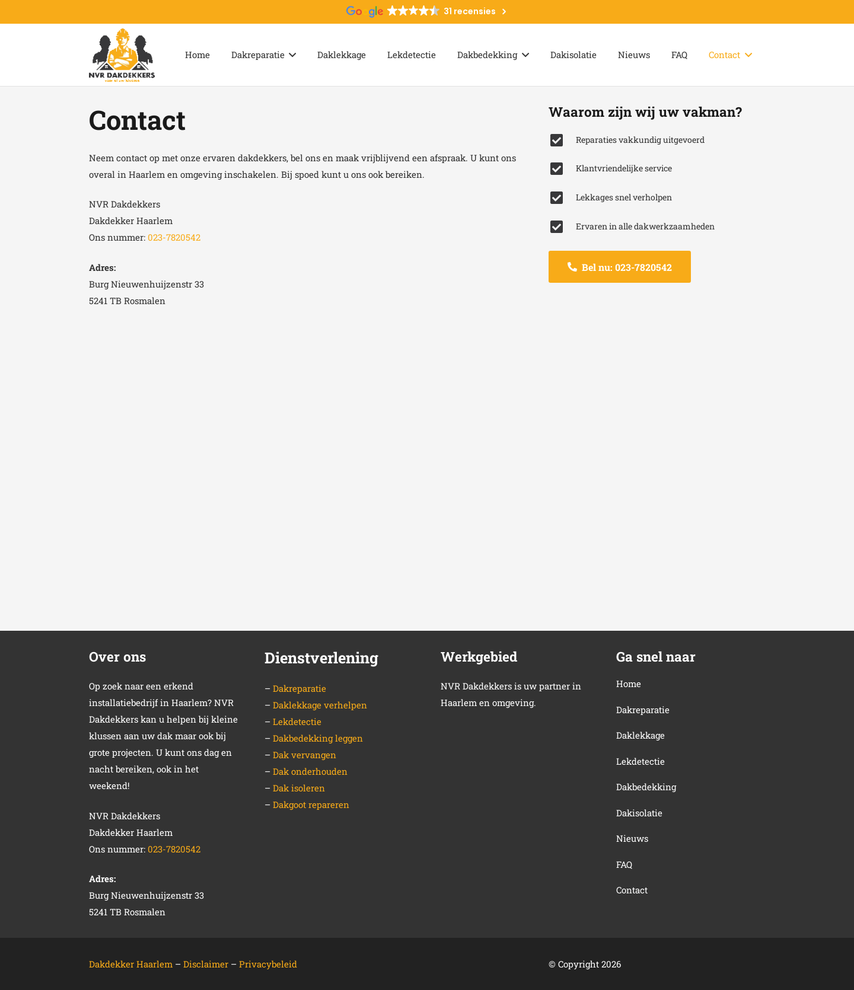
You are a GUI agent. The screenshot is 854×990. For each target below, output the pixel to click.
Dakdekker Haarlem (131, 964)
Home (628, 683)
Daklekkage (640, 735)
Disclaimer (207, 964)
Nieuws (632, 838)
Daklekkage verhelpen (320, 705)
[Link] (122, 55)
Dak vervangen (304, 755)
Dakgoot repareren (311, 804)
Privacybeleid (268, 964)
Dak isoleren (299, 788)
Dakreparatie (299, 688)
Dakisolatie (639, 813)
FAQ (624, 864)
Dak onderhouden (310, 771)
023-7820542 (174, 237)
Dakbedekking (646, 787)
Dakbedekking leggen (318, 738)
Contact (632, 890)
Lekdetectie (297, 721)
